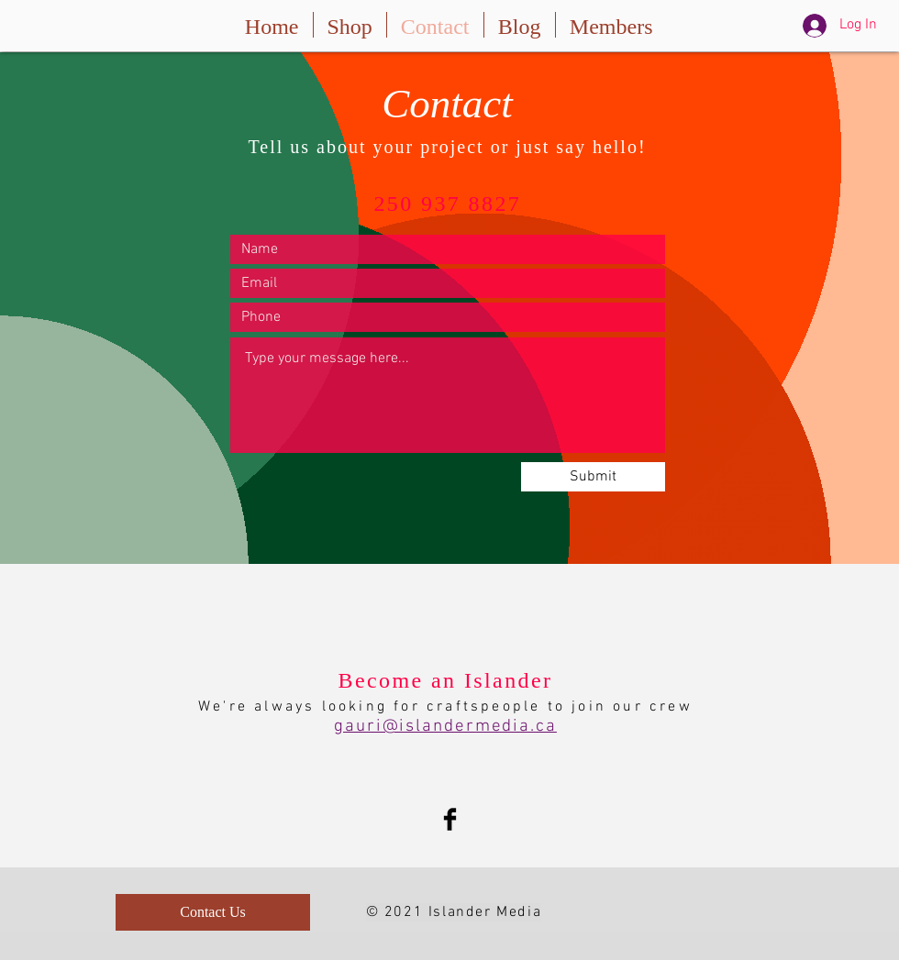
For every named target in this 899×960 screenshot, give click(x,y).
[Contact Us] (213, 912)
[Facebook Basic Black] (449, 819)
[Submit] (593, 476)
